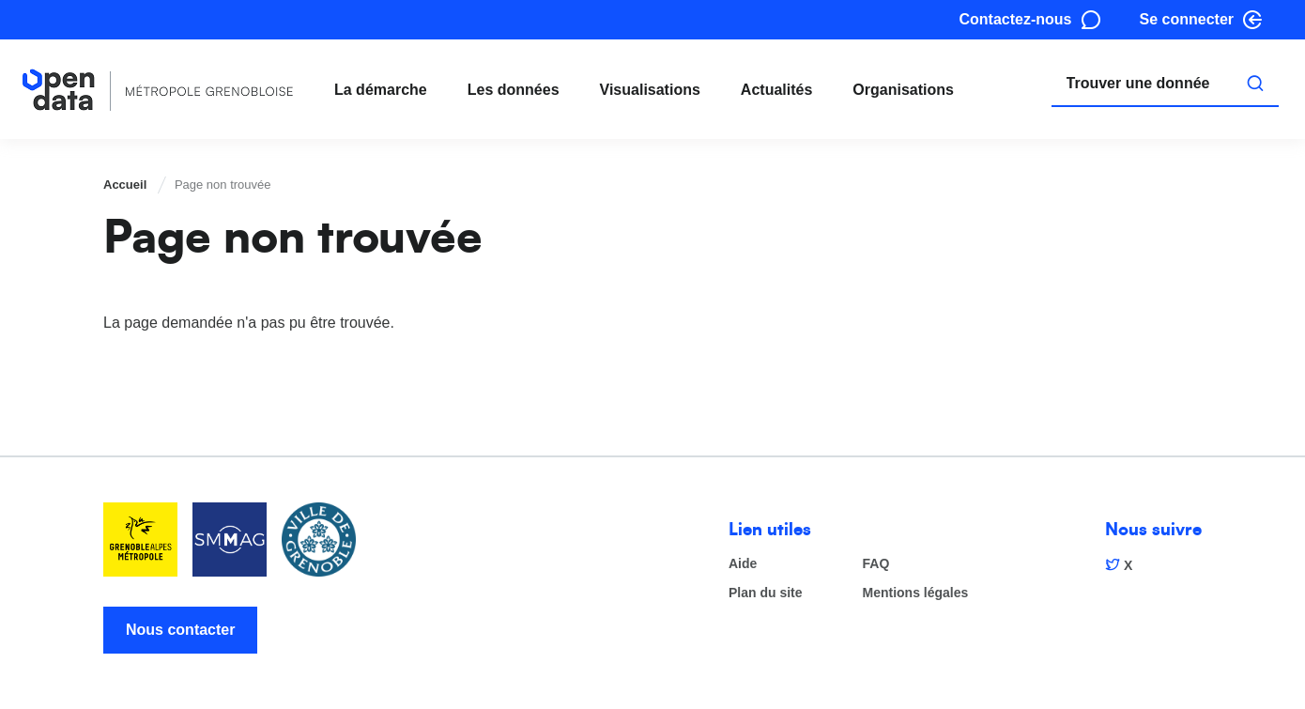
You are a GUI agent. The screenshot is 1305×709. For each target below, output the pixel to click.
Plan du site (766, 593)
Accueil (124, 184)
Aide (743, 564)
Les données (514, 90)
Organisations (903, 90)
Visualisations (650, 90)
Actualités (776, 90)
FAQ (876, 564)
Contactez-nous (1016, 19)
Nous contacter (180, 630)
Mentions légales (916, 593)
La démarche (380, 90)
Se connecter (1187, 19)
